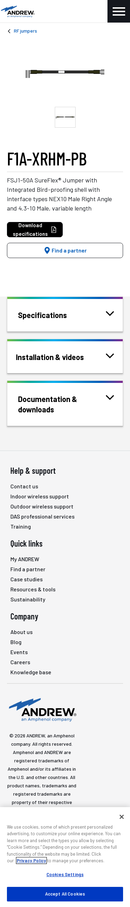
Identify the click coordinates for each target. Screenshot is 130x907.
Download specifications (35, 229)
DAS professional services (42, 516)
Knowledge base (30, 672)
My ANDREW (24, 559)
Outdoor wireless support (41, 506)
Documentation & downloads (66, 403)
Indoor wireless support (39, 496)
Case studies (26, 579)
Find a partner (65, 250)
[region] (65, 857)
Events (19, 652)
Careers (20, 662)
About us (21, 631)
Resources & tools (32, 589)
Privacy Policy (31, 860)
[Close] (121, 816)
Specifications (51, 314)
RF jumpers (25, 31)
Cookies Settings (65, 874)
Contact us (24, 486)
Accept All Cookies (65, 894)
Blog (15, 642)
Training (20, 526)
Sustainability (27, 599)
